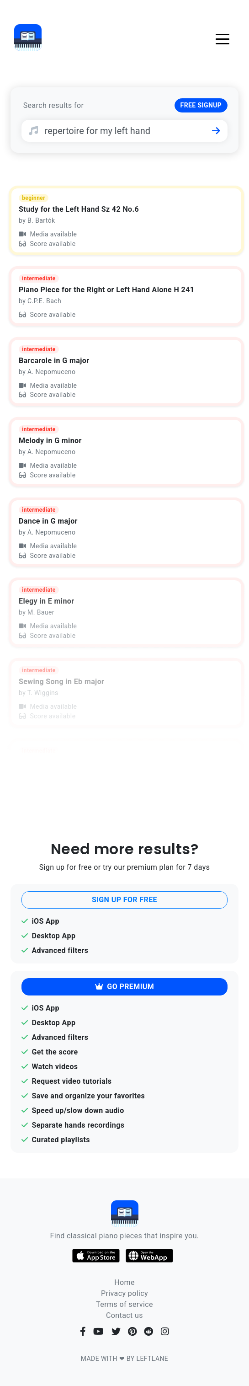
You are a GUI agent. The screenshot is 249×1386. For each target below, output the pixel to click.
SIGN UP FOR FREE (124, 899)
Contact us (124, 1315)
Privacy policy (124, 1293)
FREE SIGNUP (201, 105)
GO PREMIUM (124, 986)
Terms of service (124, 1304)
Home (124, 1282)
